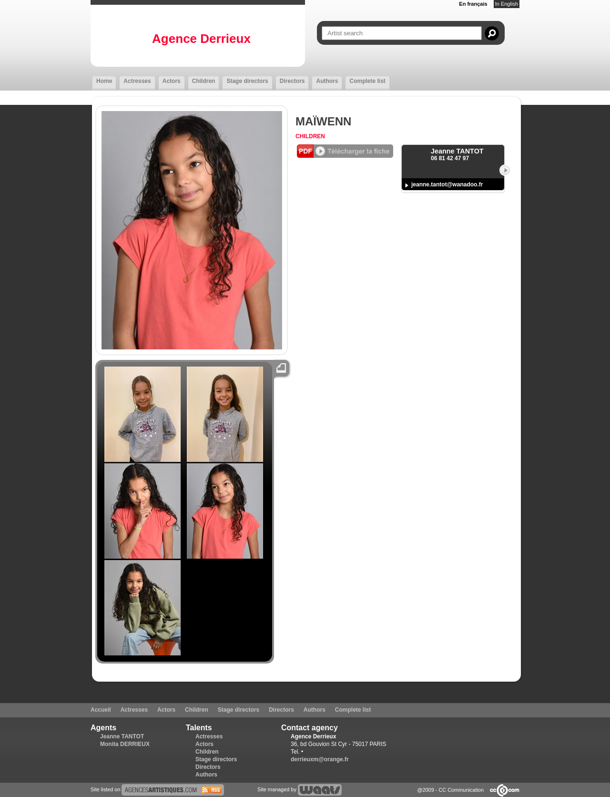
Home (104, 81)
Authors (327, 81)
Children (203, 81)
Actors (172, 81)
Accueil (101, 709)
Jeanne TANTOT (122, 736)
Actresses (137, 81)
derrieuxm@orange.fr (320, 759)
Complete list (367, 81)
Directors (292, 81)
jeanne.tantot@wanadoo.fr (447, 184)
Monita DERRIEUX (125, 744)
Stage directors (247, 81)
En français (473, 4)
